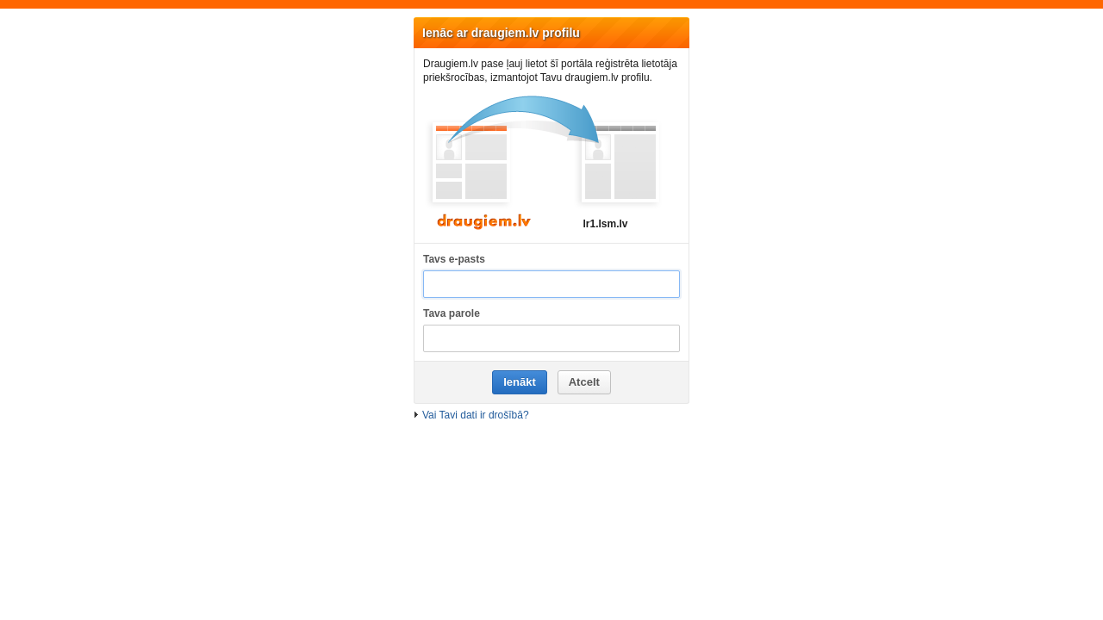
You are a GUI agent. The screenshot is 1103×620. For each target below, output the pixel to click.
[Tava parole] (551, 338)
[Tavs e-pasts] (551, 284)
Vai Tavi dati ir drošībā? (475, 415)
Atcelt (584, 381)
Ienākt (519, 381)
